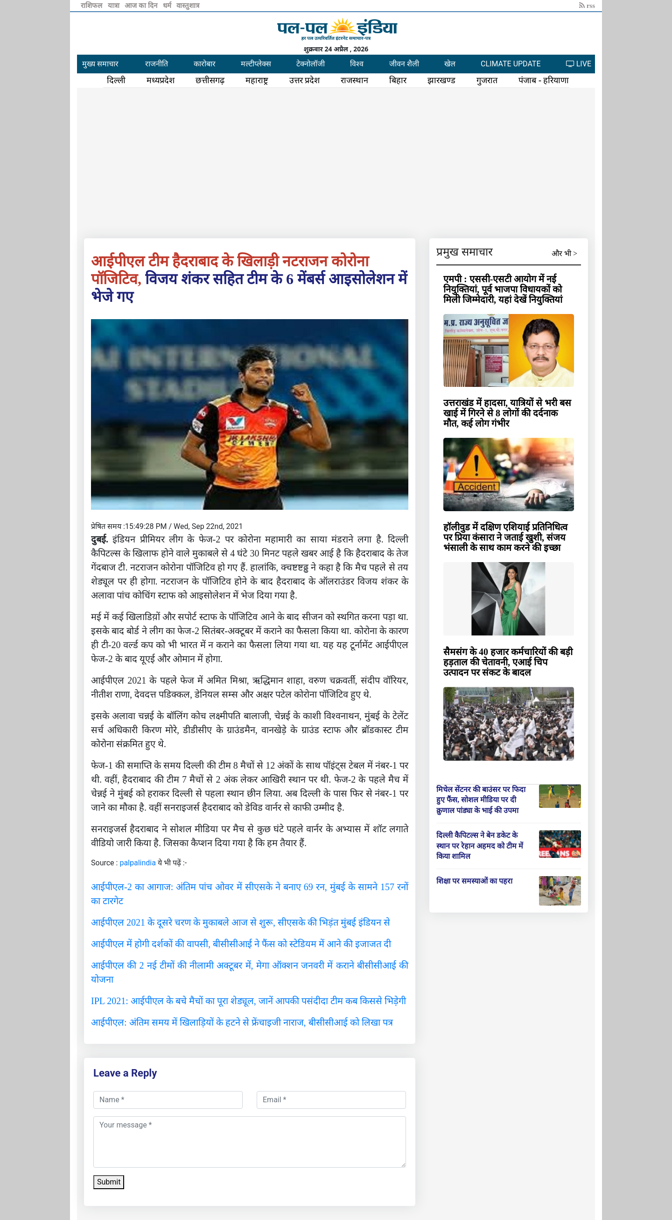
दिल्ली (116, 80)
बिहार (397, 80)
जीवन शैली (404, 63)
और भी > (564, 253)
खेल (449, 63)
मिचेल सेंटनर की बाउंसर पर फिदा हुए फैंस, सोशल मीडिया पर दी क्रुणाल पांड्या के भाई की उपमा (480, 799)
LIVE (578, 63)
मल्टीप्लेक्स (256, 63)
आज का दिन (142, 5)
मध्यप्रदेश (161, 80)
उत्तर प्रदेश (304, 80)
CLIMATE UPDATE (510, 63)
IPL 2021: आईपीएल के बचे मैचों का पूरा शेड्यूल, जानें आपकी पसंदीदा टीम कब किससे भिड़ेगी (248, 1001)
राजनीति (156, 63)
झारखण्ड (441, 80)
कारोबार (205, 63)
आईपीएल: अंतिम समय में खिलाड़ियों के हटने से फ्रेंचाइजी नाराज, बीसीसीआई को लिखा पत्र (242, 1022)
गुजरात (486, 80)
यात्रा (114, 5)
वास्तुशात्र (187, 5)
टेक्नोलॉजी (310, 63)
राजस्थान (354, 80)
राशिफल (92, 5)
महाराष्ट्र (256, 80)
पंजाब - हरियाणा (543, 80)
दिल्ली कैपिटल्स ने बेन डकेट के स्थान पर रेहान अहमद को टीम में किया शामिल (479, 845)
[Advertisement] (336, 161)
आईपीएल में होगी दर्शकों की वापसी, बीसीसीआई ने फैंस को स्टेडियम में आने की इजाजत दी (241, 944)
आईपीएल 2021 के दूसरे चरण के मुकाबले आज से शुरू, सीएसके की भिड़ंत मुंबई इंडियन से (240, 922)
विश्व (357, 63)
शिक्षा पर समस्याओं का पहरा (474, 881)
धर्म (168, 5)
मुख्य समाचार (100, 63)
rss (587, 5)
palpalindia (137, 862)
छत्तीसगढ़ (210, 80)
